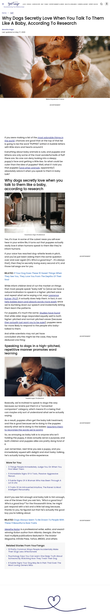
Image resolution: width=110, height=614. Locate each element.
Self (42, 4)
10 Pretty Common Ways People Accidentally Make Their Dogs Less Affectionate (33, 550)
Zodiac (29, 4)
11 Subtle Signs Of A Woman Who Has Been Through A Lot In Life (34, 481)
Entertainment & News (56, 4)
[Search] (101, 3)
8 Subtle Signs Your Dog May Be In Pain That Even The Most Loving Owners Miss (34, 564)
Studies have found (50, 312)
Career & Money (83, 4)
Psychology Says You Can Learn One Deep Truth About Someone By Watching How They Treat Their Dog (35, 557)
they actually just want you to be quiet (25, 322)
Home (4, 13)
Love (24, 4)
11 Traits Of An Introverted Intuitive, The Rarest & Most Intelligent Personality (34, 488)
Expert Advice (93, 4)
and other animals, (30, 167)
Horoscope (36, 4)
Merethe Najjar (8, 29)
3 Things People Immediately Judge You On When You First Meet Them (35, 468)
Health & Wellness (71, 4)
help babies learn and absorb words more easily (31, 301)
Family (46, 4)
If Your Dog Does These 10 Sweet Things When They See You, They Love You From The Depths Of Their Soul (33, 276)
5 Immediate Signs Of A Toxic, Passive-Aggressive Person (33, 475)
